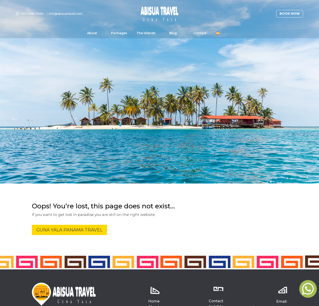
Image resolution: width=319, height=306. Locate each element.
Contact (200, 33)
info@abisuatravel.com (64, 13)
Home (154, 301)
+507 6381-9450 (30, 13)
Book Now (290, 14)
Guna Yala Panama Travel (69, 230)
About (92, 33)
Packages (119, 33)
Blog (173, 33)
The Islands (146, 33)
